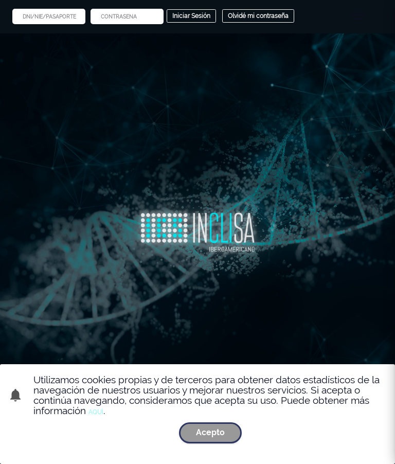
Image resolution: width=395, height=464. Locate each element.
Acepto (210, 432)
